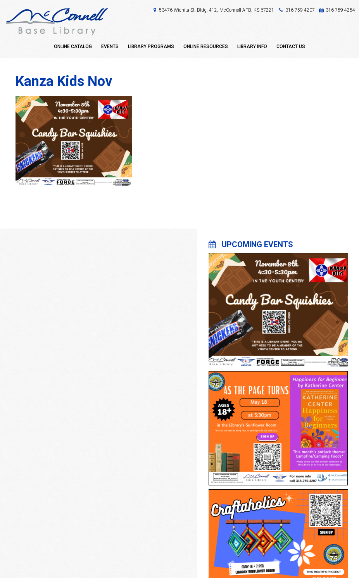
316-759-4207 (300, 10)
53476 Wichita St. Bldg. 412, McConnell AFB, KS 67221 (216, 10)
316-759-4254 (340, 10)
